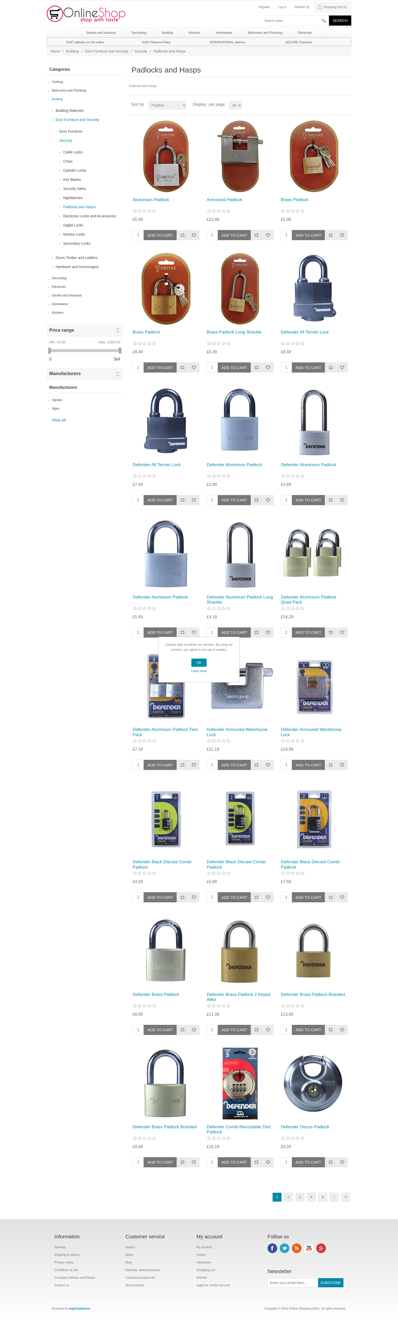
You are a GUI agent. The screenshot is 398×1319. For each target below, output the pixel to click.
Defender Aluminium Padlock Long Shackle (240, 600)
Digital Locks (73, 225)
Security (141, 51)
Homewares (60, 304)
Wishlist (201, 1277)
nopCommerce (79, 1308)
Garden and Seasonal (66, 295)
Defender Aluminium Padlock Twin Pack (165, 732)
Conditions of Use (66, 1270)
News (129, 1255)
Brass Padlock (294, 199)
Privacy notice (63, 1262)
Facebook (272, 1248)
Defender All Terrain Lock (305, 332)
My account (204, 1247)
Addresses (203, 1262)
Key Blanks (72, 180)
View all (59, 420)
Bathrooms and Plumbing (69, 90)
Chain (68, 161)
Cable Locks (73, 152)
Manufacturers (65, 373)
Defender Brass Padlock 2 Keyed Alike (238, 997)
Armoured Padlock (224, 199)
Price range (61, 330)
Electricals (59, 287)
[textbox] (296, 20)
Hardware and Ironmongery (77, 267)
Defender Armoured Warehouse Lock (237, 732)
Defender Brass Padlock (155, 994)
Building (72, 51)
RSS (297, 1248)
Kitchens (57, 312)
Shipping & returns (66, 1255)
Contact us (61, 1285)
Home (55, 51)
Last (345, 1197)
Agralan (57, 400)
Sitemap (59, 1247)
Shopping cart (205, 1270)
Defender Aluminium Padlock (234, 464)
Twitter (284, 1248)
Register (264, 7)
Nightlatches (73, 198)
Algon (56, 408)
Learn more (199, 671)
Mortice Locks (74, 234)
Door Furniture (70, 131)
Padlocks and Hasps (79, 207)
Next (334, 1197)
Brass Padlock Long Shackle (234, 332)
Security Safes (74, 189)
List (347, 104)
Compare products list (140, 1277)
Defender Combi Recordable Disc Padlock (239, 1129)
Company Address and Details (74, 1277)
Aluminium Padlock (150, 199)
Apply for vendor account (213, 1285)
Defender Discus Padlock (305, 1126)
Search (130, 1247)
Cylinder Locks (75, 170)
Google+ (321, 1248)
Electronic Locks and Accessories (89, 216)
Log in (282, 7)
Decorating (59, 278)
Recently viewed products (142, 1270)
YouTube (309, 1248)
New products (134, 1285)
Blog (128, 1262)
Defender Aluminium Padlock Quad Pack (308, 600)
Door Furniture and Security (106, 51)
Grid (338, 104)
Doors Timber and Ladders (77, 258)
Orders (201, 1255)
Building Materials (70, 111)
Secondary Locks (76, 243)
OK (199, 663)
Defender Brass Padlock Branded (313, 994)
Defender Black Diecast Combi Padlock (161, 864)
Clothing (57, 82)
